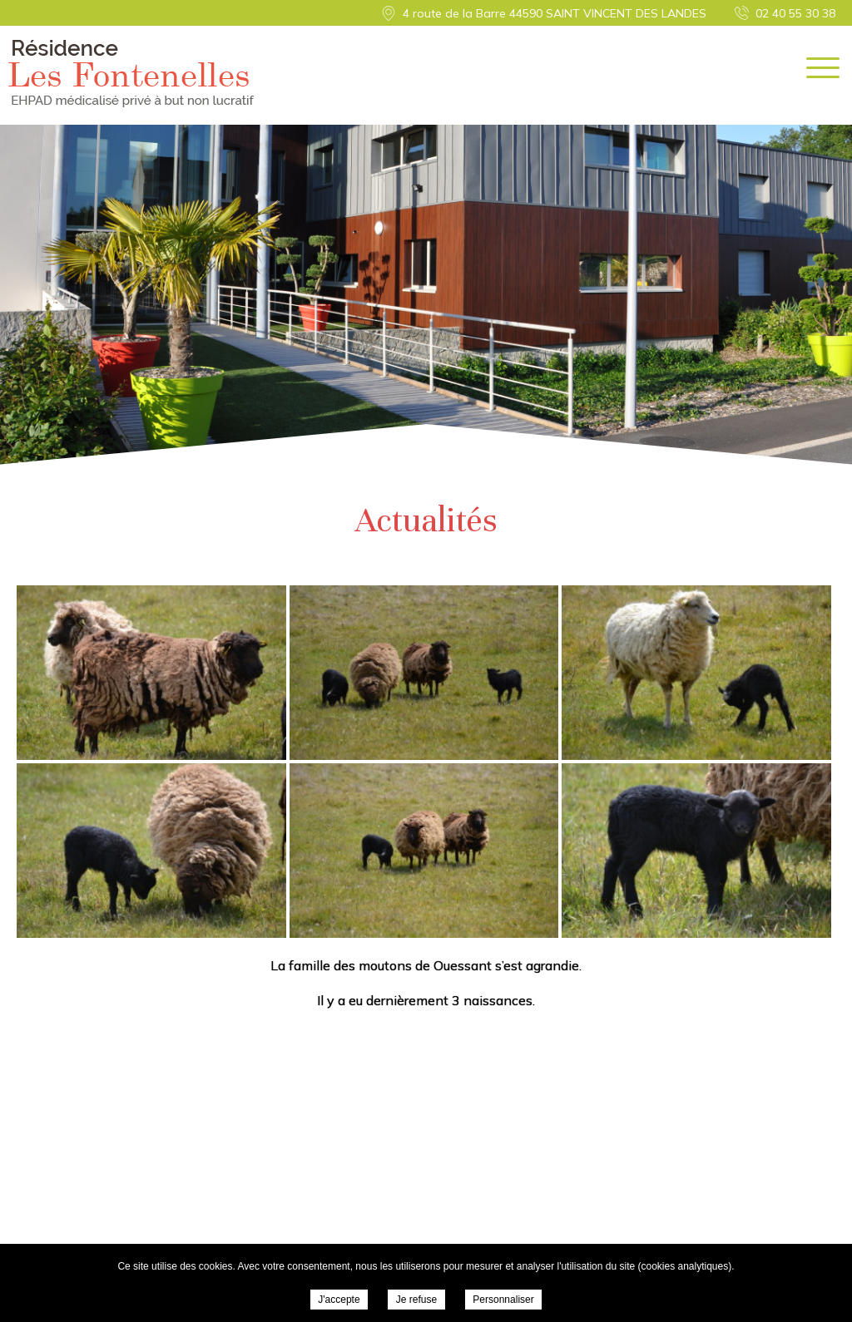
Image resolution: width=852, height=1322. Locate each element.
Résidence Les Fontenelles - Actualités (131, 73)
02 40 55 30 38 (795, 13)
